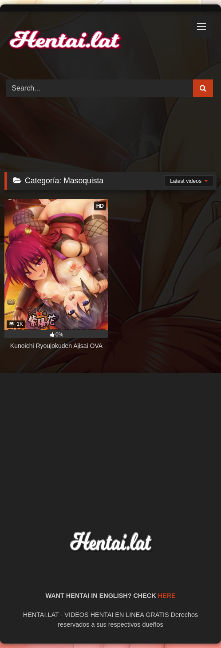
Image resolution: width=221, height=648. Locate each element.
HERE (167, 595)
